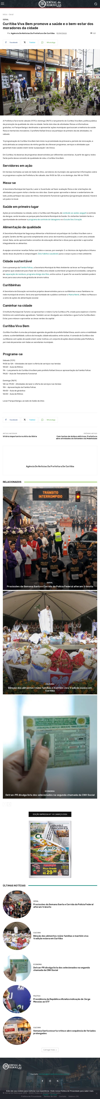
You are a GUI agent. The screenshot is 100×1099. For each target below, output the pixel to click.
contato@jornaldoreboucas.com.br (54, 1074)
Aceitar (46, 1095)
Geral (11, 14)
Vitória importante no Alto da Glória (20, 436)
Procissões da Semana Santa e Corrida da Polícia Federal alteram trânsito (50, 586)
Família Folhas (26, 267)
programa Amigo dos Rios (38, 274)
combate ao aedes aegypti (74, 213)
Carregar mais (50, 1050)
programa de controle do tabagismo (44, 219)
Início (5, 14)
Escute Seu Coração (73, 219)
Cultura (49, 684)
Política (36, 996)
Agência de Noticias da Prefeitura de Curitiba (33, 33)
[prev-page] (4, 804)
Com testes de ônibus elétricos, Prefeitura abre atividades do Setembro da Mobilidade (76, 437)
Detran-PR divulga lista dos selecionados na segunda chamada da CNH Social (50, 795)
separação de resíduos (16, 274)
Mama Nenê (74, 295)
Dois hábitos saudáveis (48, 254)
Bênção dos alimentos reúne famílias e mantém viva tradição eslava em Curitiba (50, 689)
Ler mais (53, 1095)
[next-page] (9, 804)
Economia (50, 791)
